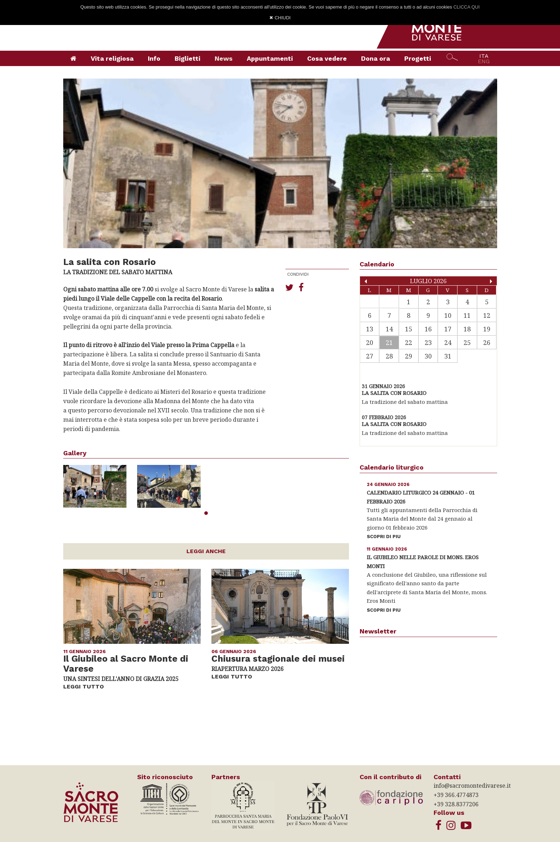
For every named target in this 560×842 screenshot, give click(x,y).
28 (389, 356)
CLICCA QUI (466, 7)
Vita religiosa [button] (112, 58)
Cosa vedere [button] (327, 58)
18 (467, 329)
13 (369, 329)
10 (447, 315)
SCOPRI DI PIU (384, 536)
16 (428, 329)
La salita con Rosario (394, 392)
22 (408, 342)
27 (369, 356)
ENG (484, 61)
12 (486, 315)
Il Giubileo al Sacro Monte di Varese (125, 664)
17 (447, 329)
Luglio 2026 (428, 281)
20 (369, 342)
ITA (484, 55)
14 (389, 329)
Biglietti (187, 58)
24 (447, 342)
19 (486, 329)
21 (389, 342)
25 (467, 342)
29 (408, 356)
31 (447, 356)
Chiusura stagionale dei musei (278, 659)
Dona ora (375, 58)
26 (486, 342)
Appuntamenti (270, 58)
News (223, 58)
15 (408, 329)
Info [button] (154, 58)
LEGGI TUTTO (83, 686)
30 (428, 356)
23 (428, 342)
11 (467, 315)
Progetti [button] (417, 58)
